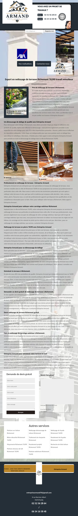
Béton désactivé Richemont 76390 (16, 438)
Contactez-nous (43, 64)
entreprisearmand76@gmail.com (39, 493)
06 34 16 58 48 (50, 19)
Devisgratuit (62, 16)
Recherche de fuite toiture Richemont (59, 445)
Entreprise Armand (60, 469)
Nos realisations (25, 64)
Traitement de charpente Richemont (37, 438)
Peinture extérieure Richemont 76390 (39, 453)
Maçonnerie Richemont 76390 (17, 444)
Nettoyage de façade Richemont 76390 (57, 431)
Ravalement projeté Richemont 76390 (35, 445)
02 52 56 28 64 (50, 15)
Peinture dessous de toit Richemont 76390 (15, 450)
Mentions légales (17, 471)
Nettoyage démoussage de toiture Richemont (37, 431)
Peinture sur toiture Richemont (13, 431)
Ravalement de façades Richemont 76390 (58, 438)
